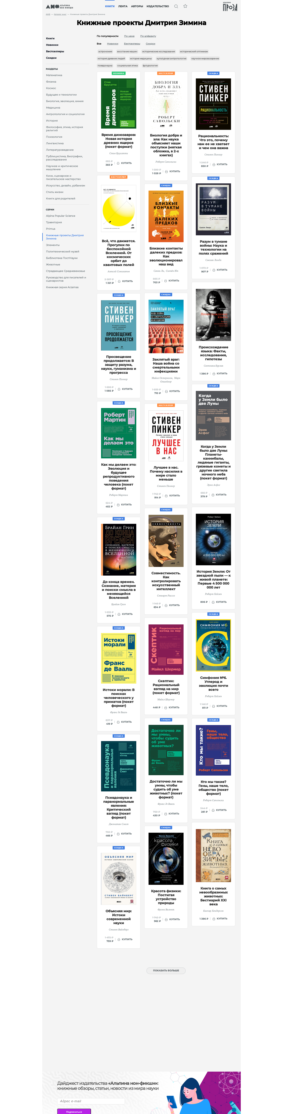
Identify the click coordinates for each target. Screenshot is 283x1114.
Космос (51, 88)
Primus (50, 228)
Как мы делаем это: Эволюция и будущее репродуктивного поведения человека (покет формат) (118, 476)
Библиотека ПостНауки (62, 258)
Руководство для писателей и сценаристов (66, 279)
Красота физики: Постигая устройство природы (166, 897)
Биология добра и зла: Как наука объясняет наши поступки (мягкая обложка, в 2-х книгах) (166, 145)
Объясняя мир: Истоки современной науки (119, 917)
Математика (54, 75)
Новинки (112, 43)
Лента (122, 6)
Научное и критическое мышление (62, 167)
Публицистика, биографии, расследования (64, 158)
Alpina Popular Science (60, 215)
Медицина (53, 107)
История (52, 120)
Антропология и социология (65, 114)
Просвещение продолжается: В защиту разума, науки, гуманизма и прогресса (118, 365)
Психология (54, 136)
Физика (51, 81)
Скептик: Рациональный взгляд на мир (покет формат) (166, 687)
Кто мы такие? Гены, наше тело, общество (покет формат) (213, 788)
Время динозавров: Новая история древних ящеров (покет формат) (118, 141)
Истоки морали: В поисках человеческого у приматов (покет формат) (118, 698)
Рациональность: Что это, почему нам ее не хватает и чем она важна (213, 142)
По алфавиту (148, 36)
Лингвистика (55, 143)
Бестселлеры (132, 43)
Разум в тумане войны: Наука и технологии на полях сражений (213, 248)
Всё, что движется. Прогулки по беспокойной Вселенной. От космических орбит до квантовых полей (118, 253)
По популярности (107, 36)
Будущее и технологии (61, 94)
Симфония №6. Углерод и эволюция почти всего (213, 684)
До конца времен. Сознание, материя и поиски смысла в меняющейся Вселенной (119, 590)
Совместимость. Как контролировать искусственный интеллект (166, 581)
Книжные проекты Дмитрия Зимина (65, 237)
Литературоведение (60, 149)
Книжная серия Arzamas (62, 287)
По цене (129, 36)
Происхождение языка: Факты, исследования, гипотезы (213, 353)
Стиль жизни (54, 192)
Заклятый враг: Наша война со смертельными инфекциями (166, 365)
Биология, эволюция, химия (64, 101)
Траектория (54, 222)
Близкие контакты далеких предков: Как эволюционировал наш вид (166, 256)
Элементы (53, 245)
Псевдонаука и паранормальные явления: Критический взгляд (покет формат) (118, 808)
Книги (110, 6)
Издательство (158, 6)
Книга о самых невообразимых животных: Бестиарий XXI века (213, 896)
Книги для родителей (60, 198)
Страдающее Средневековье (65, 271)
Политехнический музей (62, 251)
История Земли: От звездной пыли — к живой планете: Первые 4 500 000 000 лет (213, 579)
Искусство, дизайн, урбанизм (65, 185)
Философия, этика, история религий (64, 129)
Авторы (137, 6)
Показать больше (166, 970)
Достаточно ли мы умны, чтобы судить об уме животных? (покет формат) (166, 789)
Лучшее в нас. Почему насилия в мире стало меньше (166, 473)
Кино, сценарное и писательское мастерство (63, 177)
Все (99, 43)
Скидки (150, 43)
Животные (53, 264)
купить (126, 163)
